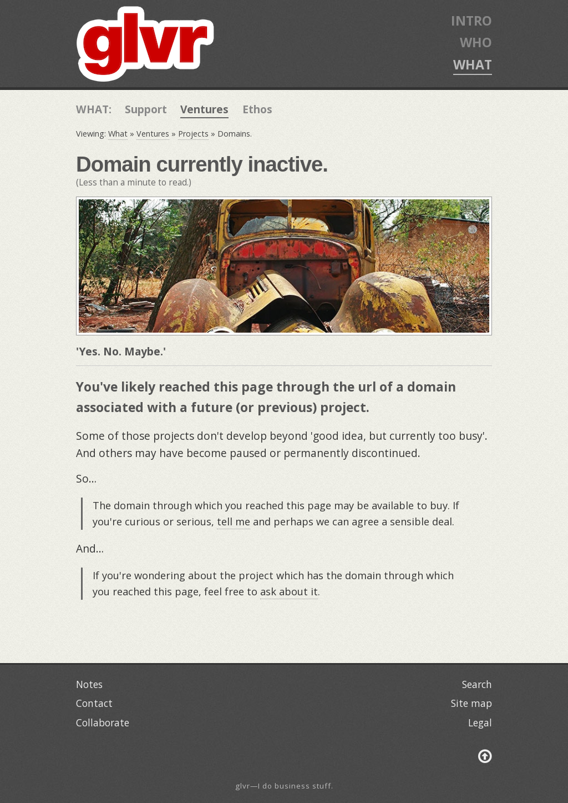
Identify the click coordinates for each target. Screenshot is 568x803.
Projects (193, 133)
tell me (233, 521)
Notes (89, 684)
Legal (480, 722)
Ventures (204, 109)
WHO (476, 42)
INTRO (471, 20)
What (118, 133)
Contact (94, 703)
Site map (471, 703)
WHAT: (93, 109)
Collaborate (102, 722)
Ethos (257, 109)
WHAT (472, 64)
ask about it (289, 591)
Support (146, 109)
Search (477, 684)
